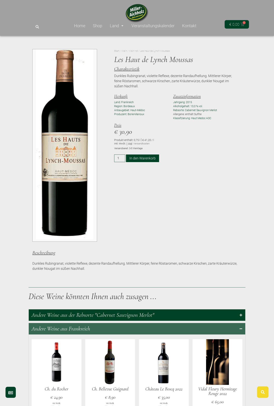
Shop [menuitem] (97, 25)
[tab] (137, 315)
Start (116, 50)
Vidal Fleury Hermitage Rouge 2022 (217, 391)
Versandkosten (141, 143)
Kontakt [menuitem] (189, 25)
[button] (37, 27)
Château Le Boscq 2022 (163, 389)
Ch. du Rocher (56, 389)
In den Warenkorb (142, 158)
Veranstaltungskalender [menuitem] (152, 25)
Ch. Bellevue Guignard (110, 389)
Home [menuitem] (79, 25)
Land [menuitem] (117, 25)
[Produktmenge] (119, 158)
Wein (124, 50)
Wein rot (133, 50)
